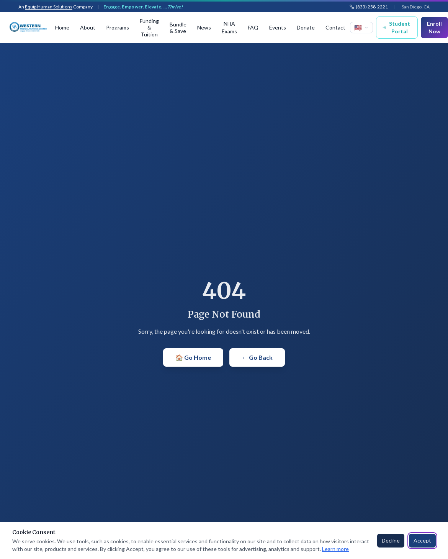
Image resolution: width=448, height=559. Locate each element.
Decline (391, 540)
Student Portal (396, 27)
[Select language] (361, 27)
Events (277, 27)
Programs (117, 27)
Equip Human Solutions (48, 7)
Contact (335, 27)
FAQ (253, 27)
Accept (422, 540)
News (204, 27)
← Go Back (257, 357)
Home (62, 27)
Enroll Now (434, 27)
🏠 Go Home (193, 357)
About (87, 27)
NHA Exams (229, 27)
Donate (306, 27)
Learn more (335, 549)
